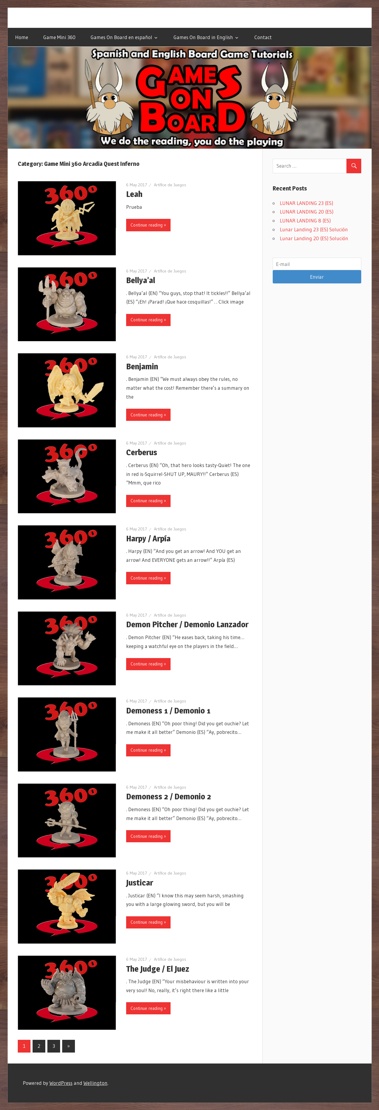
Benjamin (142, 366)
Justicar (139, 883)
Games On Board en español (121, 37)
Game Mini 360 (59, 37)
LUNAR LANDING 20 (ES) (306, 211)
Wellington (95, 1083)
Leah (134, 194)
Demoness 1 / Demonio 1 (168, 710)
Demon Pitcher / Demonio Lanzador (187, 624)
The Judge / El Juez (158, 969)
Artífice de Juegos (170, 184)
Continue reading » (148, 225)
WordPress (61, 1083)
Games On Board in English (203, 37)
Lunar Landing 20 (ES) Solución (314, 238)
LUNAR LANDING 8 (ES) (305, 220)
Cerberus (142, 452)
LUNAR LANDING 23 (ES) (306, 203)
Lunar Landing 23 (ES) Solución (314, 229)
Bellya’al (140, 280)
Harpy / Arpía (149, 538)
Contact (263, 37)
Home (21, 37)
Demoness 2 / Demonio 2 (168, 796)
